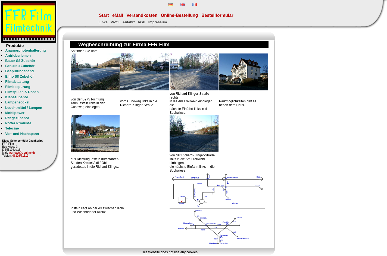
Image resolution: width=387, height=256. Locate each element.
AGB (141, 22)
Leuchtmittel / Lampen (23, 108)
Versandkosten (141, 15)
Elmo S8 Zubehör (19, 76)
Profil (115, 22)
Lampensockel (17, 102)
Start (104, 15)
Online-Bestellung (179, 15)
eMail (117, 15)
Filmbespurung (17, 87)
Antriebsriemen (18, 55)
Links (102, 22)
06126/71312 (20, 155)
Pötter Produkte (18, 123)
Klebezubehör (16, 97)
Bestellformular (217, 15)
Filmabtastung (17, 82)
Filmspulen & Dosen (22, 92)
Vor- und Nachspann (22, 134)
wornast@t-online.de (22, 152)
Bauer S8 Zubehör (20, 61)
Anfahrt (128, 22)
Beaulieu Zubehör (20, 66)
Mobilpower (14, 113)
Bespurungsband (19, 71)
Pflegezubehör (17, 118)
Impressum (157, 22)
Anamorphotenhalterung (25, 50)
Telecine (12, 128)
